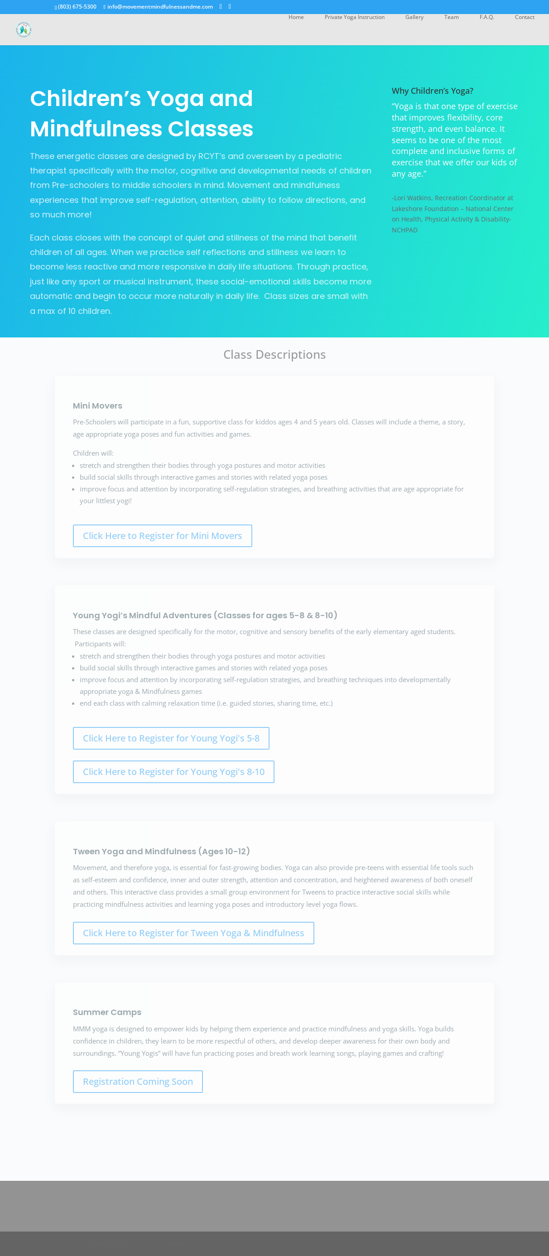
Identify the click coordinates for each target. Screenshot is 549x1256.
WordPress (181, 1243)
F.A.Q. (487, 17)
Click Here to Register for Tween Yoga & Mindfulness (193, 933)
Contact (525, 17)
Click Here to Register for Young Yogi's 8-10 (174, 771)
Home (296, 17)
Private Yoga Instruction (355, 17)
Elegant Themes (108, 1243)
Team (451, 17)
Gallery (414, 17)
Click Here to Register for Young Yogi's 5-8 (171, 738)
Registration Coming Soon (138, 1081)
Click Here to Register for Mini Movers (162, 535)
